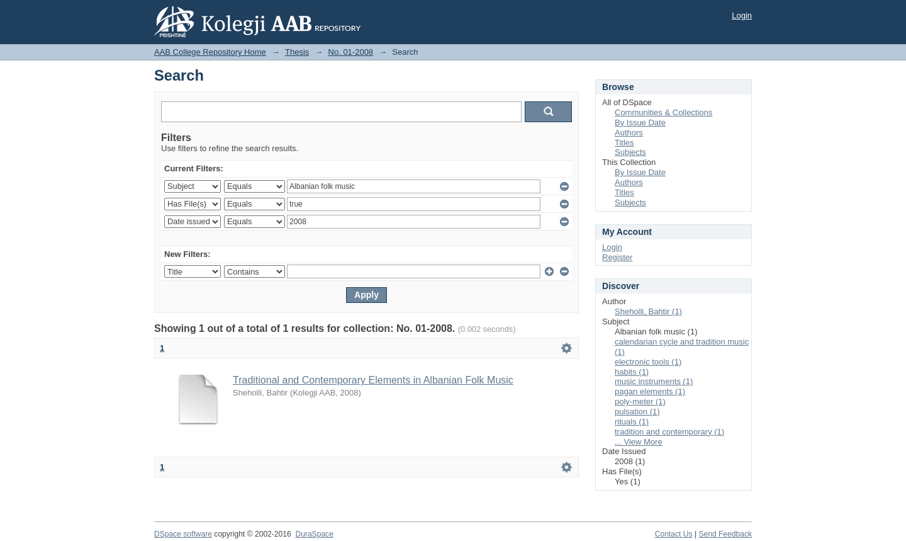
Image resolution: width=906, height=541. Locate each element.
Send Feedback (725, 534)
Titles (624, 142)
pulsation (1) (637, 411)
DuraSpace (314, 534)
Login (742, 15)
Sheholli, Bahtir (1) (648, 311)
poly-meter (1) (640, 401)
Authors (629, 132)
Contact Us (674, 534)
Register (617, 257)
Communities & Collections (663, 112)
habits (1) (632, 372)
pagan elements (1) (650, 391)
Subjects (630, 152)
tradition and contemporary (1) (669, 431)
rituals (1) (632, 421)
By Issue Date (640, 122)
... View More (639, 442)
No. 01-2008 (351, 52)
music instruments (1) (654, 381)
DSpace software (183, 534)
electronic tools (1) (648, 362)
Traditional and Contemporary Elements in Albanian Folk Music (373, 380)
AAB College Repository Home (210, 52)
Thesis (297, 52)
